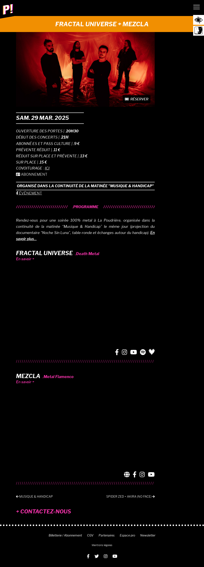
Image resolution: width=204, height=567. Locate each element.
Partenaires (107, 535)
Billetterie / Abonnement (65, 535)
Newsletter (147, 535)
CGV (90, 535)
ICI (47, 168)
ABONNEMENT (31, 174)
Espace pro (127, 535)
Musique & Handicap (34, 496)
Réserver (136, 99)
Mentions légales (102, 545)
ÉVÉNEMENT (29, 193)
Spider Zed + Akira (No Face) (130, 496)
